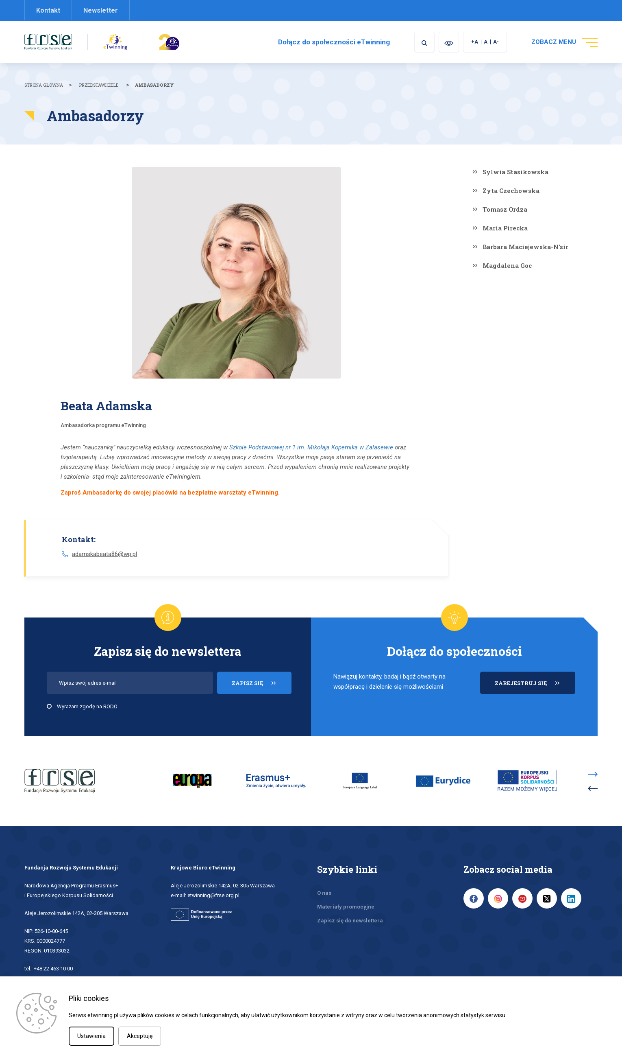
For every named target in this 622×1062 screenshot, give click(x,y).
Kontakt (48, 10)
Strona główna (43, 85)
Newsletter (100, 10)
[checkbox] (49, 706)
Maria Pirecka (505, 228)
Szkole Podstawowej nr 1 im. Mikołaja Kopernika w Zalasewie (311, 447)
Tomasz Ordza (505, 209)
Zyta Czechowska (511, 190)
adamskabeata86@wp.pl (104, 554)
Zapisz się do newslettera (350, 920)
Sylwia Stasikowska (515, 172)
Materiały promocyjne (345, 907)
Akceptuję (139, 1036)
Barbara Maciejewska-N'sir (525, 247)
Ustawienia (91, 1036)
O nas (324, 893)
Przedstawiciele (99, 85)
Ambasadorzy (154, 85)
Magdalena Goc (507, 265)
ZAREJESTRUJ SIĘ (535, 686)
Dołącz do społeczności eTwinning (334, 42)
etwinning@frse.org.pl (213, 895)
